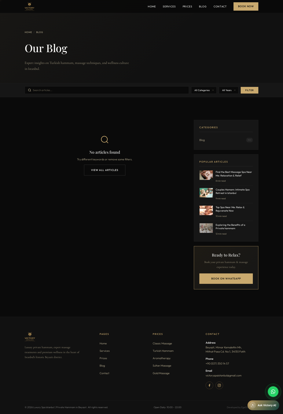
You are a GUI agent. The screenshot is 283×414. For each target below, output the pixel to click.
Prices (187, 6)
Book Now (246, 6)
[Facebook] (209, 385)
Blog (203, 6)
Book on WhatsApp (226, 278)
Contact (220, 6)
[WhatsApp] (273, 391)
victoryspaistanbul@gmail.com (223, 375)
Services (169, 6)
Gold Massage (161, 373)
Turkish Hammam (163, 351)
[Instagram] (219, 385)
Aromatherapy (162, 358)
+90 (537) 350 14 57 (217, 363)
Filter (249, 90)
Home (152, 6)
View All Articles (105, 170)
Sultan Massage (162, 365)
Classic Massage (162, 343)
